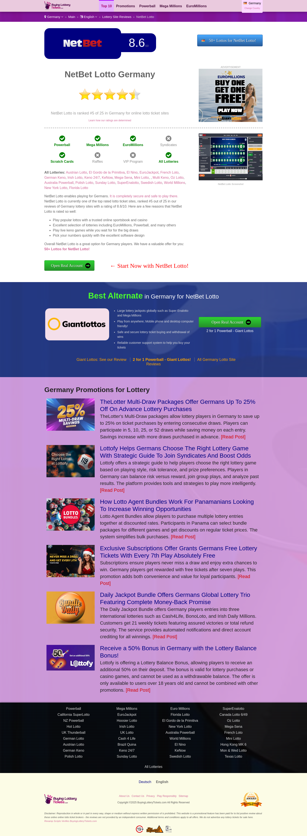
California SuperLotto (74, 717)
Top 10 (106, 6)
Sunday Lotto (105, 182)
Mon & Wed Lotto (233, 753)
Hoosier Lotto (127, 723)
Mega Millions (171, 6)
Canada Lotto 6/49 (233, 717)
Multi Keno (161, 177)
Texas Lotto (233, 759)
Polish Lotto (84, 182)
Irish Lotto (75, 177)
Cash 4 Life (127, 741)
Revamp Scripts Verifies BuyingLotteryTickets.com (70, 821)
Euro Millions (180, 711)
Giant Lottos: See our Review (101, 362)
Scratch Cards (62, 161)
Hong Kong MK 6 (233, 747)
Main (71, 17)
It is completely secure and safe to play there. (144, 196)
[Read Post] (233, 436)
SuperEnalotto (128, 182)
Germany (53, 17)
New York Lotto (55, 188)
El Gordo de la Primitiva (107, 172)
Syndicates (168, 145)
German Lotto (73, 741)
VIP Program (133, 161)
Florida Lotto (78, 188)
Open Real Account (67, 265)
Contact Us (138, 796)
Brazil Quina (126, 747)
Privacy (150, 796)
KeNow (107, 177)
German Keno (55, 177)
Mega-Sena (123, 177)
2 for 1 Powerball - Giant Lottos (232, 330)
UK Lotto (126, 735)
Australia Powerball (59, 182)
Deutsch (145, 782)
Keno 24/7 (92, 177)
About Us (124, 796)
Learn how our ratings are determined (109, 120)
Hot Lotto (74, 729)
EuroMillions (196, 6)
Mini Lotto (141, 177)
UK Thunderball (73, 735)
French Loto (169, 172)
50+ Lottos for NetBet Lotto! (232, 40)
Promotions (125, 6)
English (88, 17)
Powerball (147, 6)
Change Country (252, 8)
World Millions (174, 182)
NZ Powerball (73, 723)
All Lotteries (168, 161)
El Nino (132, 172)
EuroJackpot (148, 172)
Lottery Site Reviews (116, 17)
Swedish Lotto (151, 182)
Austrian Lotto (76, 172)
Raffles (97, 161)
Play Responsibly (167, 796)
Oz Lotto (177, 177)
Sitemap (183, 796)
